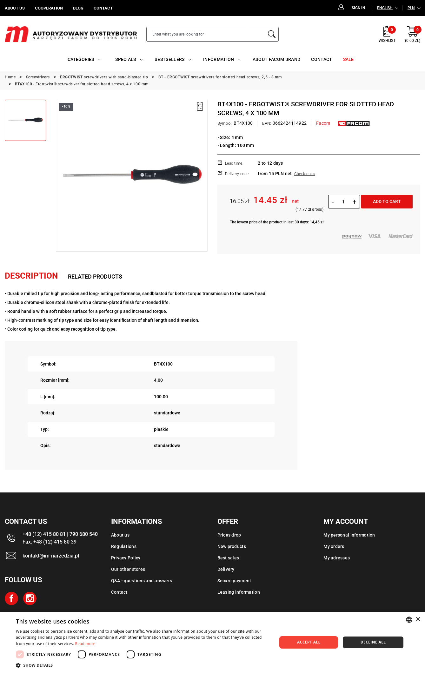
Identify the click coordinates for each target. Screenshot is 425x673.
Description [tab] (31, 275)
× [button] (417, 619)
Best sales (228, 557)
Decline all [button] (373, 642)
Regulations (123, 546)
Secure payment (234, 580)
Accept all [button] (309, 642)
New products (231, 546)
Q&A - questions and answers (141, 580)
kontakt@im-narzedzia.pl (51, 556)
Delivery (226, 569)
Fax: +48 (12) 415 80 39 (49, 542)
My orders (333, 546)
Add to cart (387, 201)
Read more (85, 643)
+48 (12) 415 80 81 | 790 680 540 (60, 534)
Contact (119, 592)
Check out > (304, 174)
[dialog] (212, 642)
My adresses (336, 557)
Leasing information (238, 592)
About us (120, 535)
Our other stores (128, 569)
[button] (142, 665)
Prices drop (229, 535)
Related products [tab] (95, 276)
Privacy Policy (126, 557)
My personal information (349, 535)
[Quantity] (343, 201)
